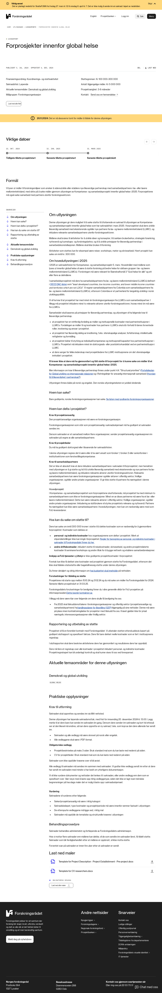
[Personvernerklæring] (127, 932)
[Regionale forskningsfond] (93, 928)
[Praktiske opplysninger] (20, 255)
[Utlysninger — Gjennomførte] (24, 27)
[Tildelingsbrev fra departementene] (133, 940)
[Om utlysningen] (16, 217)
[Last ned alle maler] (61, 885)
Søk (140, 16)
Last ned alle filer (14, 104)
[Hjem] (24, 916)
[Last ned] (150, 68)
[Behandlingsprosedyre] (19, 264)
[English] (93, 16)
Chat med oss (149, 987)
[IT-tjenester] (123, 956)
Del (138, 68)
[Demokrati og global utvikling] (22, 249)
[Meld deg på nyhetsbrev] (20, 939)
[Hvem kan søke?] (16, 221)
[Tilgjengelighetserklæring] (130, 936)
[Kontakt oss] (123, 920)
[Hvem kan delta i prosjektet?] (22, 226)
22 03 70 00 (128, 985)
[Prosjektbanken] (108, 16)
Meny (151, 16)
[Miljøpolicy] (123, 948)
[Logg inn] (125, 16)
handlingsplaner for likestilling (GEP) (94, 607)
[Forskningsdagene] (90, 924)
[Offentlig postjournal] (127, 928)
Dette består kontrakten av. (80, 593)
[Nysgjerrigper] (88, 920)
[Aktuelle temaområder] (20, 244)
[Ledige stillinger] (125, 924)
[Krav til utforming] (16, 260)
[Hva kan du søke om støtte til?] (23, 230)
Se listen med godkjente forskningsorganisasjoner (130, 399)
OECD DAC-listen (58, 284)
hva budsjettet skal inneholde (104, 570)
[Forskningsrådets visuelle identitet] (134, 952)
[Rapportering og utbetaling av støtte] (25, 236)
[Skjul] (81, 3)
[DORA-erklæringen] (126, 944)
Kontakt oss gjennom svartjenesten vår (126, 981)
